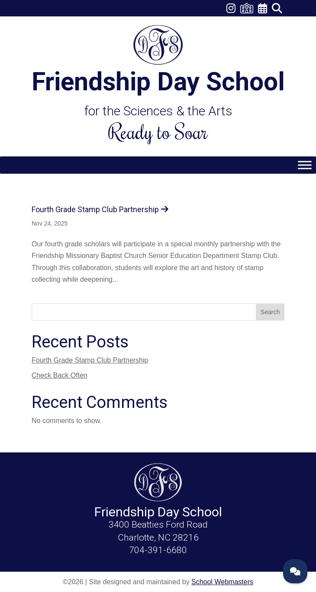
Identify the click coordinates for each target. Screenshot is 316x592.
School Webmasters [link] (222, 582)
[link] (232, 10)
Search (270, 312)
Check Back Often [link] (59, 375)
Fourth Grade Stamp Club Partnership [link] (95, 209)
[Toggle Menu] (305, 165)
